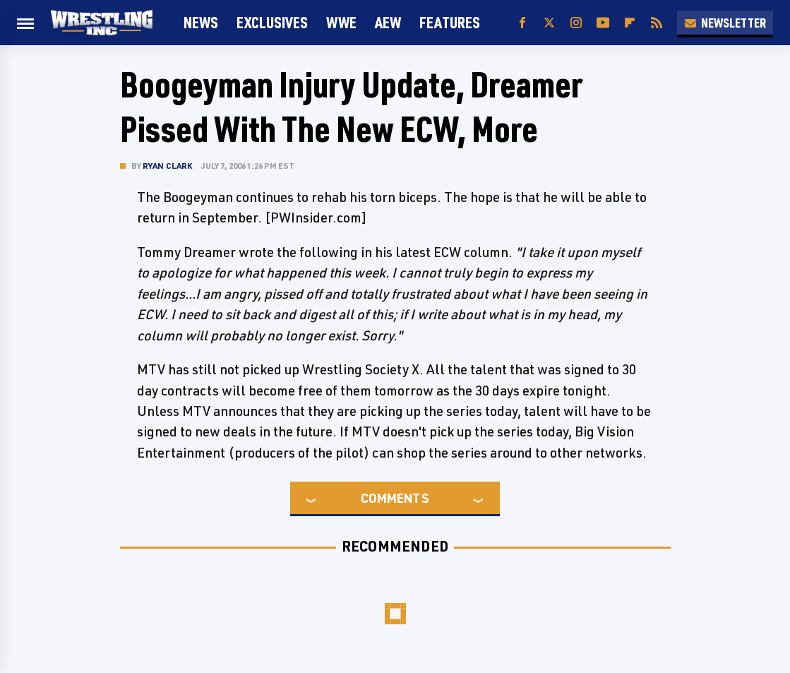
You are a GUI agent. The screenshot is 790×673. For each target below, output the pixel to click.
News (201, 22)
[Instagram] (576, 23)
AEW (388, 22)
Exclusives (272, 22)
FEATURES (449, 22)
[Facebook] (522, 23)
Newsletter (725, 22)
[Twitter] (549, 23)
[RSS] (656, 23)
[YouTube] (603, 23)
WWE (341, 22)
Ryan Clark (168, 165)
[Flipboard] (629, 23)
